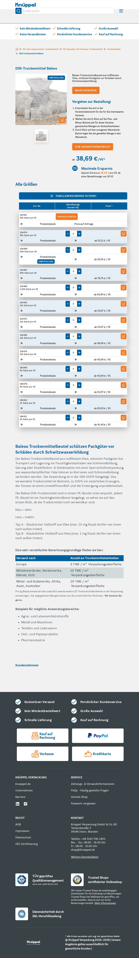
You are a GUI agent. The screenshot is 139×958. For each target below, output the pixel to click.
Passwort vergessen (83, 803)
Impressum (22, 831)
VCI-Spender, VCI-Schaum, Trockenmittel (83, 49)
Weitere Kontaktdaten (84, 857)
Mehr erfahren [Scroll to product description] (86, 90)
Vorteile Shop (79, 797)
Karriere (20, 797)
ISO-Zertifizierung (26, 844)
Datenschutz (23, 837)
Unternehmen (24, 790)
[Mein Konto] (99, 5)
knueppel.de (23, 784)
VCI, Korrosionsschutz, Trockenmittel (41, 49)
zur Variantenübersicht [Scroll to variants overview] (92, 146)
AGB (18, 824)
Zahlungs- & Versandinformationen (92, 784)
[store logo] (25, 4)
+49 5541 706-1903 (93, 839)
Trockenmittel (113, 49)
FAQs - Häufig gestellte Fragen (90, 790)
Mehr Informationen (105, 903)
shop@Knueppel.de (83, 849)
